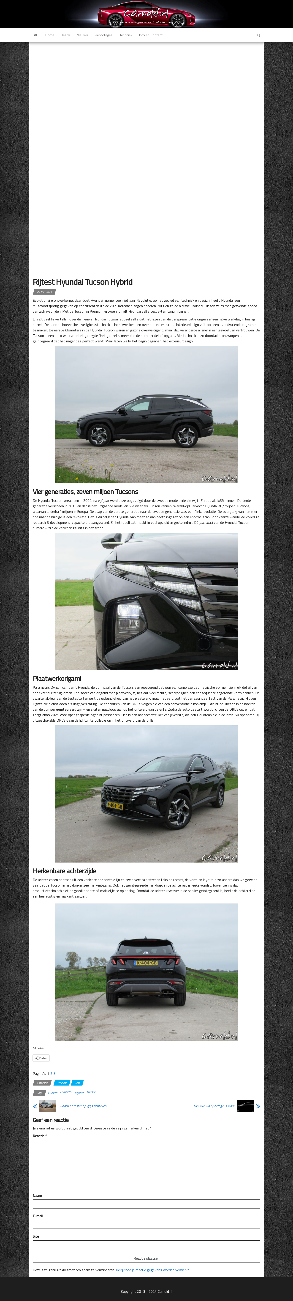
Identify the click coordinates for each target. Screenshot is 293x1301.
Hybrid (52, 1093)
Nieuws (82, 35)
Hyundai (62, 1083)
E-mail (38, 1216)
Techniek (125, 35)
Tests (65, 35)
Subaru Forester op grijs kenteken (82, 1106)
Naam (37, 1195)
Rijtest (79, 1093)
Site (36, 1236)
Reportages (104, 35)
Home (49, 35)
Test (77, 1083)
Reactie (40, 1136)
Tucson (91, 1092)
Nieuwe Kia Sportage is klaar (214, 1106)
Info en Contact (151, 35)
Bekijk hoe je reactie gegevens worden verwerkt (152, 1270)
